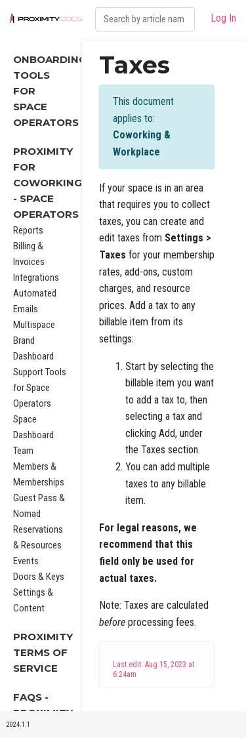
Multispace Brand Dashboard (34, 340)
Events (26, 561)
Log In (223, 18)
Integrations (36, 277)
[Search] (145, 19)
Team (23, 451)
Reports (28, 230)
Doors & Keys (38, 577)
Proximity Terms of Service (43, 652)
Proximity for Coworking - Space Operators (47, 182)
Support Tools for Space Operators (39, 387)
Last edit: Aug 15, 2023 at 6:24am (153, 669)
